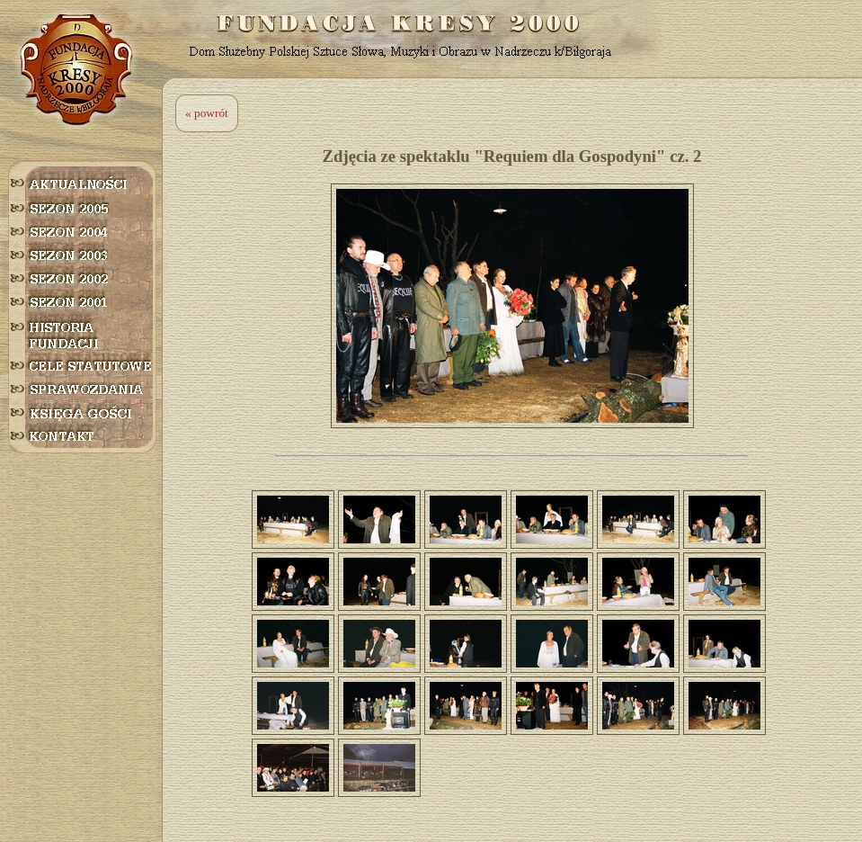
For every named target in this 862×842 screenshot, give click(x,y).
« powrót (206, 113)
